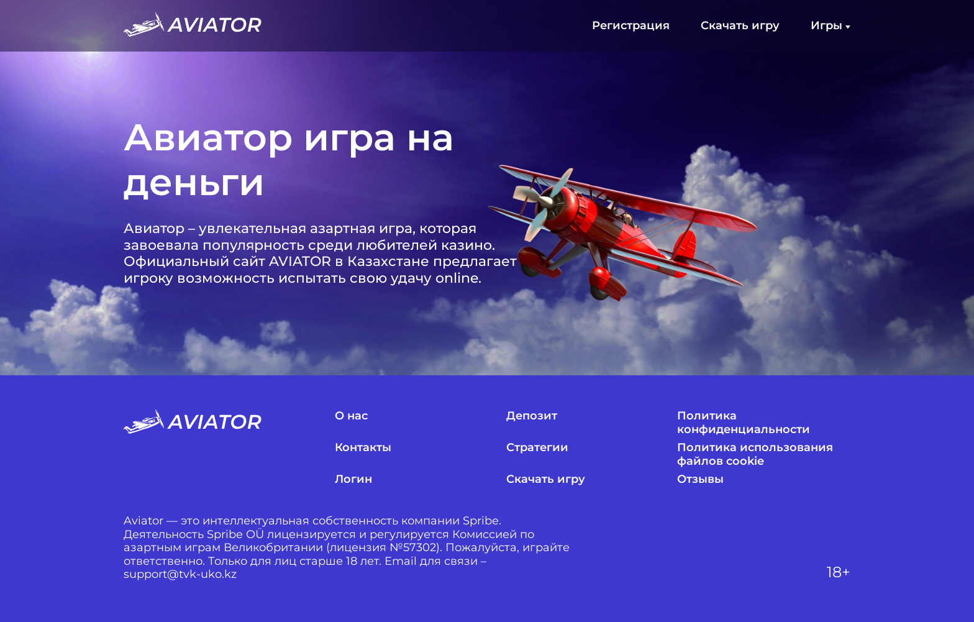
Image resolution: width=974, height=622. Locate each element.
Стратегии (537, 447)
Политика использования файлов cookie (755, 454)
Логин (353, 479)
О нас (351, 416)
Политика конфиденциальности (743, 422)
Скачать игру (740, 25)
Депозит (531, 416)
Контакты (363, 447)
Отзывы (700, 479)
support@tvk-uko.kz (180, 574)
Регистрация (631, 25)
